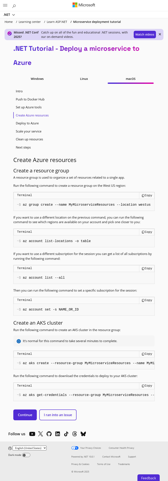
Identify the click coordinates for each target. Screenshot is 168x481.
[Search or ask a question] (14, 5)
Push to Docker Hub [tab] (30, 99)
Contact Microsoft (111, 456)
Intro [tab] (19, 91)
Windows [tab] (37, 79)
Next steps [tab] (23, 147)
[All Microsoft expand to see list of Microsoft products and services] (5, 6)
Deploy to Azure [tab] (27, 123)
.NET (7, 14)
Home (9, 22)
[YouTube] (32, 433)
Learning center (30, 22)
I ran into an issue (58, 415)
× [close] (159, 34)
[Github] (49, 433)
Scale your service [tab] (28, 131)
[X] (40, 433)
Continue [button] (25, 415)
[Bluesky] (83, 433)
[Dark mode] (26, 455)
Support (132, 456)
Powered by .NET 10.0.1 (83, 456)
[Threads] (74, 433)
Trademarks (124, 464)
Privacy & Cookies (80, 464)
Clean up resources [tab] (29, 139)
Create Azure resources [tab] (32, 115)
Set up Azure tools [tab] (29, 107)
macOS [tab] (131, 79)
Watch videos (144, 34)
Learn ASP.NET (57, 22)
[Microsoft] (84, 5)
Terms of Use (103, 464)
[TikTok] (66, 433)
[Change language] (29, 448)
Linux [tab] (84, 79)
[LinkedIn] (57, 433)
